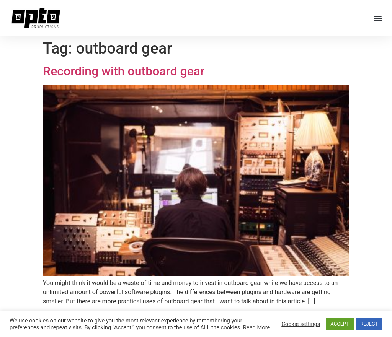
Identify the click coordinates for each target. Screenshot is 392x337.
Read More (256, 327)
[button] (378, 17)
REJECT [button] (369, 324)
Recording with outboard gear (123, 71)
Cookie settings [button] (300, 324)
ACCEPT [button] (339, 324)
